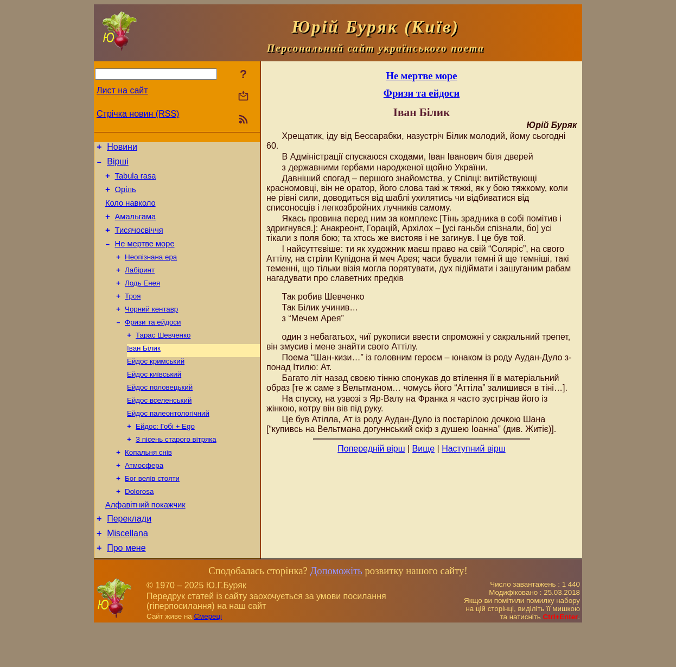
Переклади (129, 555)
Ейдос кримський (155, 384)
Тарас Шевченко (163, 356)
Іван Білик (144, 370)
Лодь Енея (142, 299)
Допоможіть (336, 611)
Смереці (208, 656)
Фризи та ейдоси (153, 342)
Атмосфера (144, 497)
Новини (122, 148)
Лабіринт (140, 285)
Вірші (118, 164)
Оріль (125, 196)
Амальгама (135, 226)
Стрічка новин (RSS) (138, 113)
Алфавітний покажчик (145, 540)
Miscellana (127, 571)
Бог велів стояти (152, 511)
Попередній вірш (371, 448)
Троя (133, 313)
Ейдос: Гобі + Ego (165, 454)
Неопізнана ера (151, 271)
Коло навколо (130, 211)
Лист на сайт (122, 90)
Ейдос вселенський (159, 426)
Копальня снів (148, 483)
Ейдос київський (154, 398)
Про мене (126, 588)
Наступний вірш (474, 448)
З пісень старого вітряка (176, 469)
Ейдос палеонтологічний (168, 440)
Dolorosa (139, 525)
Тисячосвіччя (139, 241)
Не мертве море (145, 256)
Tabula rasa (135, 180)
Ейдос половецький (160, 412)
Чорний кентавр (151, 327)
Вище (423, 448)
